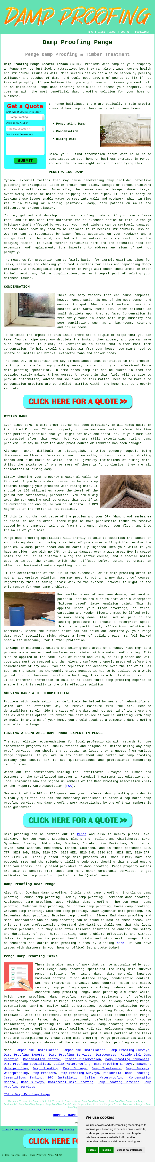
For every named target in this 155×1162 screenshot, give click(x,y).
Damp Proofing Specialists (27, 1064)
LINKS (101, 32)
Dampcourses (106, 1054)
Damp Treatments (106, 1068)
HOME (90, 32)
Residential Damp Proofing (126, 1073)
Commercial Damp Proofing (70, 1082)
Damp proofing (16, 834)
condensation (83, 300)
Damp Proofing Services (70, 1054)
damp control (119, 973)
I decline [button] (106, 1150)
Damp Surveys (75, 1068)
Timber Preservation (83, 1059)
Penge (81, 834)
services (126, 871)
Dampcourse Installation (36, 1050)
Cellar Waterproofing (72, 1064)
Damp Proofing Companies (127, 1059)
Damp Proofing (45, 1068)
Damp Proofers (44, 1073)
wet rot (61, 224)
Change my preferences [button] (129, 1150)
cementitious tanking (23, 1006)
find (17, 892)
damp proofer (65, 269)
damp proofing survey (63, 365)
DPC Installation (63, 1077)
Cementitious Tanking (23, 1077)
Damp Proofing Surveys (129, 1050)
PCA (69, 786)
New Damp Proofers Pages (28, 1129)
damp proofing (62, 87)
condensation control (130, 978)
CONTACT (126, 32)
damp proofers (85, 857)
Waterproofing (16, 1073)
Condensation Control (42, 1059)
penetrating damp (99, 180)
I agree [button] (92, 1150)
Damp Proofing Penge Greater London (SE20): (43, 64)
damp (76, 108)
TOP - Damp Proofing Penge (27, 1094)
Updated (50, 1129)
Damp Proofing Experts (24, 1054)
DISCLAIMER (142, 32)
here (120, 943)
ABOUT (113, 32)
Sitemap (6, 1129)
